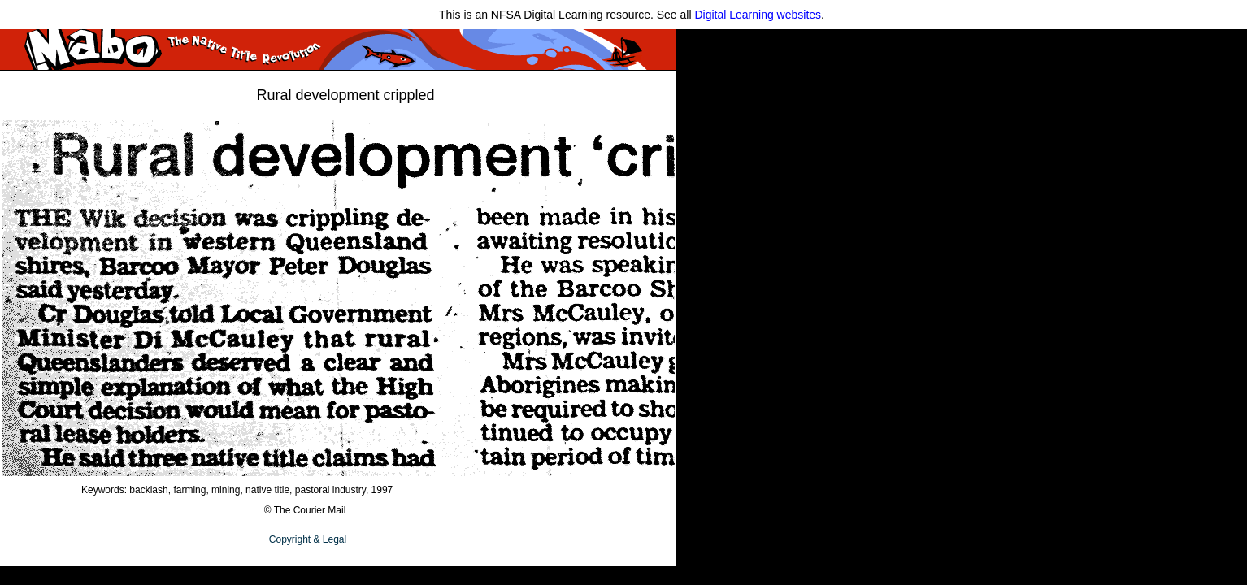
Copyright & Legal (307, 539)
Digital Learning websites (757, 14)
